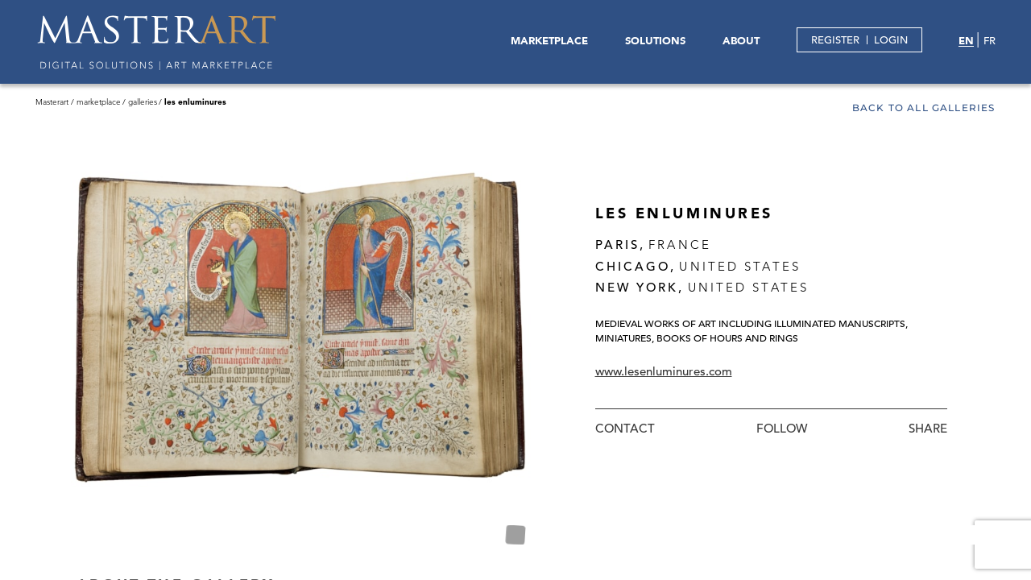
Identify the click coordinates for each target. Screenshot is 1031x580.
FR (989, 41)
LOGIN (891, 40)
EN (966, 40)
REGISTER (835, 40)
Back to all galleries (924, 109)
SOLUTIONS (655, 40)
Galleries (142, 102)
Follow (781, 428)
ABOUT (741, 40)
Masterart (51, 102)
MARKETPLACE (549, 40)
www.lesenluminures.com (663, 371)
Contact (625, 428)
